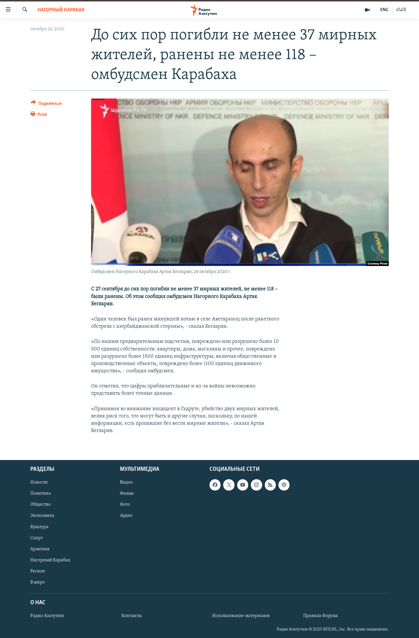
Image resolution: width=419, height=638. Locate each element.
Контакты (131, 616)
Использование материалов (241, 616)
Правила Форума (320, 616)
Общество (40, 505)
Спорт (36, 538)
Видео (126, 482)
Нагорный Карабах (61, 10)
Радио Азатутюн (47, 616)
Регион (37, 571)
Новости (39, 482)
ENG (384, 10)
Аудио (126, 516)
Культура (39, 527)
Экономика (42, 516)
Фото (125, 505)
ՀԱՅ (401, 10)
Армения (39, 549)
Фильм (127, 493)
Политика (40, 493)
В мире (37, 582)
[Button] (46, 104)
